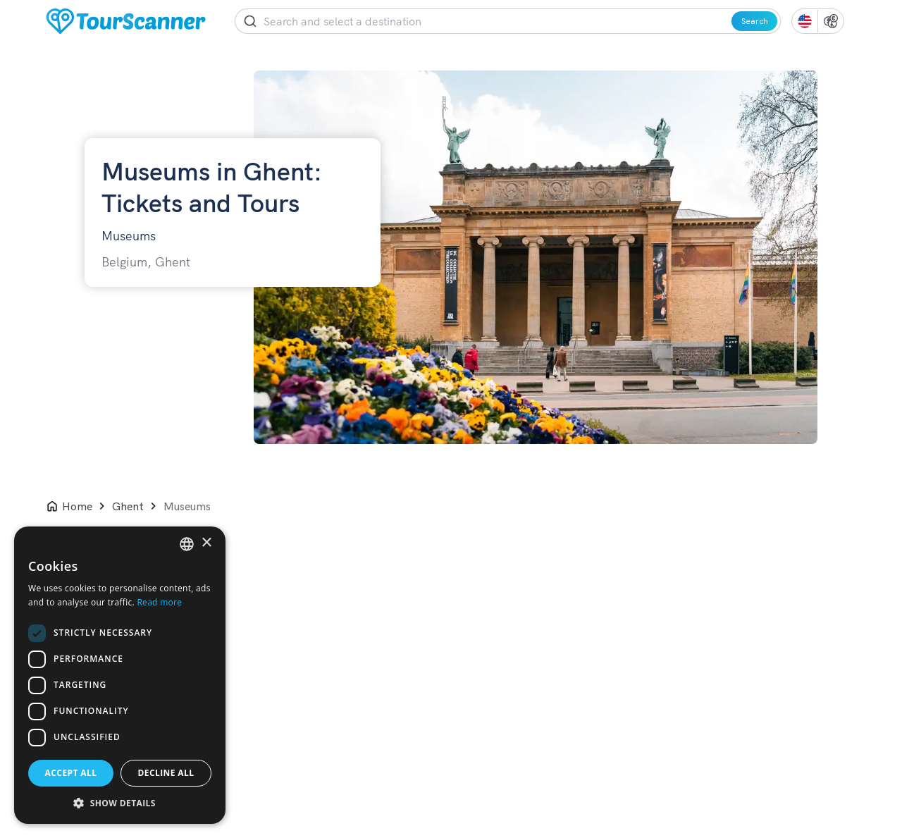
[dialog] (120, 675)
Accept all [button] (71, 773)
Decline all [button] (166, 773)
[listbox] (187, 544)
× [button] (206, 543)
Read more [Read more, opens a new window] (159, 602)
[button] (119, 803)
